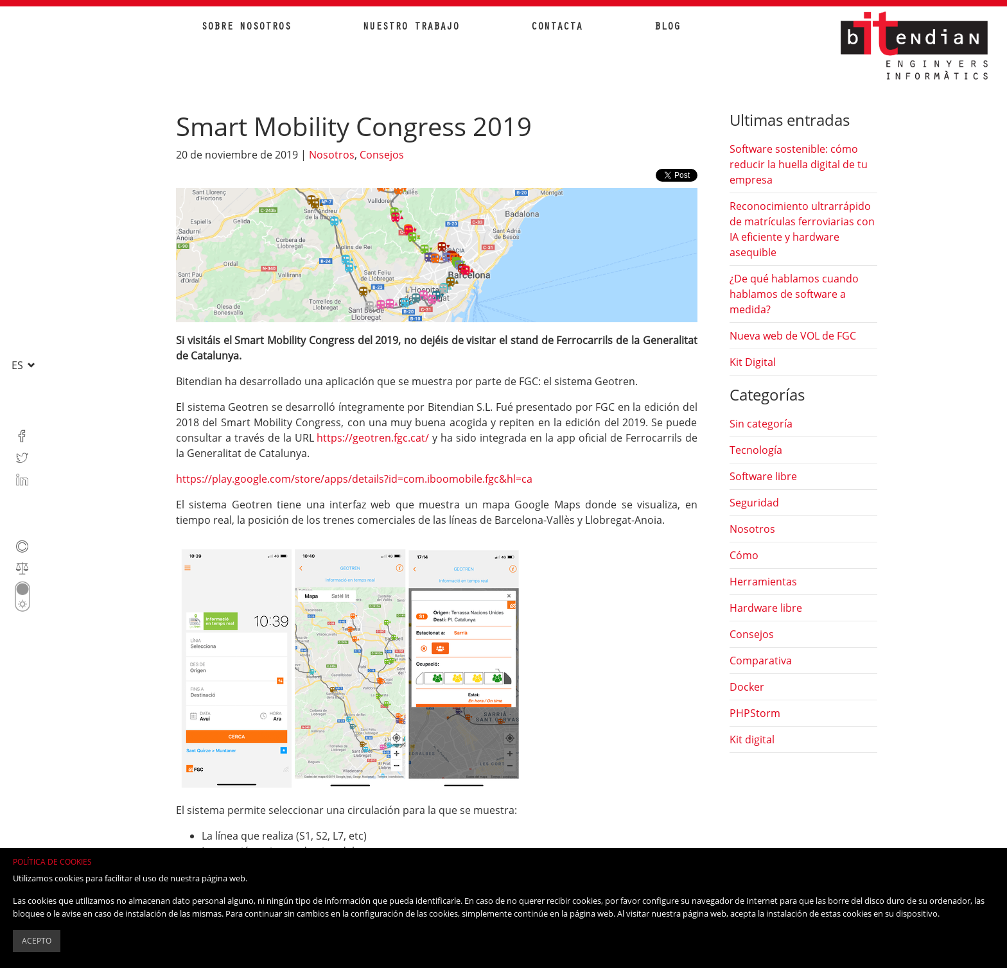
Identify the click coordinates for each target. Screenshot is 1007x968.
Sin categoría (761, 424)
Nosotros (332, 155)
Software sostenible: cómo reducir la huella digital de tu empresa (799, 164)
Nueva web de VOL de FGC (793, 336)
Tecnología (756, 450)
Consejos (382, 155)
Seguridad (754, 503)
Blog (667, 27)
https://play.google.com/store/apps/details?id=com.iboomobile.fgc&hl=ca (354, 479)
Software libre (763, 476)
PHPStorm (755, 713)
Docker (747, 687)
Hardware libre (766, 608)
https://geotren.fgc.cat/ (373, 438)
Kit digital (752, 739)
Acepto (36, 940)
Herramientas (763, 582)
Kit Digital (753, 362)
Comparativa (761, 660)
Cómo (744, 555)
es (19, 365)
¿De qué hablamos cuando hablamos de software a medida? (794, 294)
